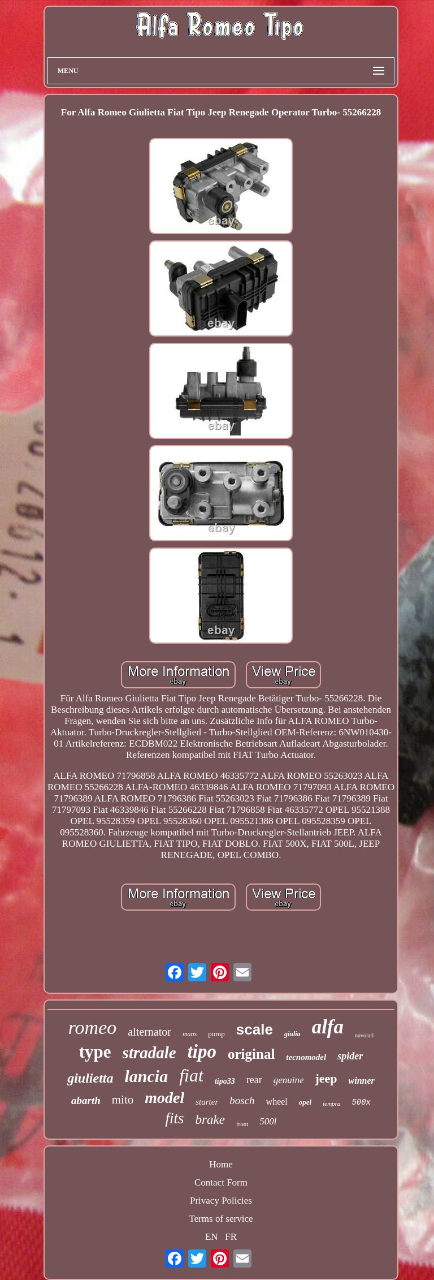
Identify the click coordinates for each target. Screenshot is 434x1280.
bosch (241, 1100)
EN (211, 1236)
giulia (292, 1034)
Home (221, 1164)
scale (254, 1029)
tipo (202, 1051)
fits (174, 1118)
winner (362, 1080)
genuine (289, 1080)
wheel (277, 1101)
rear (254, 1079)
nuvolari (364, 1035)
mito (123, 1099)
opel (305, 1102)
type (95, 1052)
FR (231, 1236)
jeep (326, 1078)
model (164, 1097)
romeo (92, 1027)
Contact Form (221, 1182)
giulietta (90, 1078)
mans (190, 1034)
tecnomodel (306, 1057)
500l (267, 1121)
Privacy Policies (221, 1200)
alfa (328, 1027)
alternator (149, 1031)
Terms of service (221, 1218)
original (251, 1054)
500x (361, 1102)
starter (207, 1101)
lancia (146, 1076)
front (242, 1123)
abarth (86, 1100)
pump (216, 1033)
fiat (191, 1075)
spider (350, 1056)
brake (210, 1120)
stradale (149, 1053)
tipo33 (225, 1081)
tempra (331, 1103)
